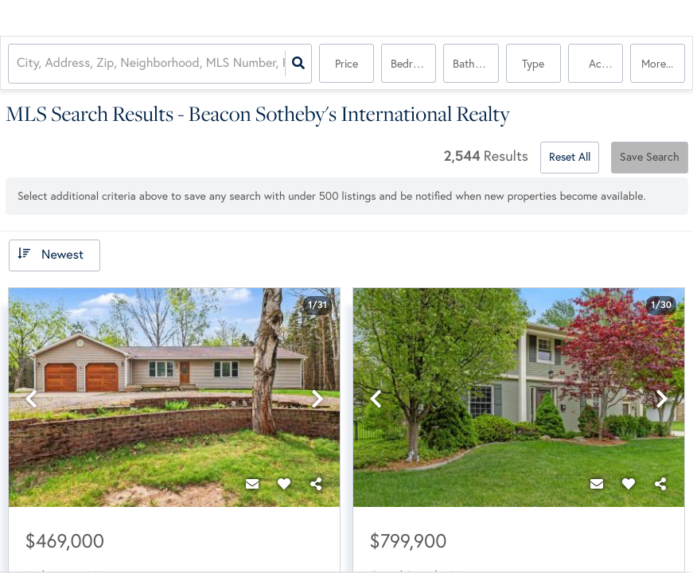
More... (657, 64)
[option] (174, 398)
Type (533, 64)
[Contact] (252, 485)
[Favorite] (284, 485)
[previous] (31, 399)
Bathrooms (475, 64)
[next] (317, 399)
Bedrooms (413, 64)
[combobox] (18, 64)
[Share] (316, 485)
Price (346, 64)
